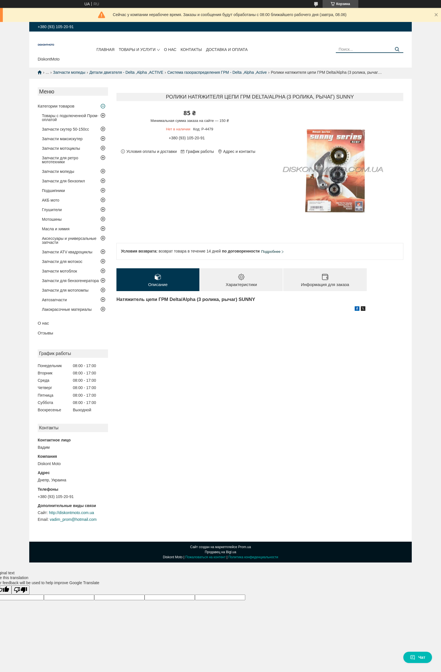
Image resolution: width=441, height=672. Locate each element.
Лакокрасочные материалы (67, 309)
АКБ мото (50, 200)
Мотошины (52, 219)
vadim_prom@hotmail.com (73, 519)
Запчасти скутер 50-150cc (65, 129)
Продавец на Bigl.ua (220, 552)
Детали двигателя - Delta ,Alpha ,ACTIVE (126, 72)
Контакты (191, 49)
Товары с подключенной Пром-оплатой (70, 117)
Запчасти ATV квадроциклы (67, 252)
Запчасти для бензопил (63, 181)
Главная (105, 49)
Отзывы (45, 333)
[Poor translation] (21, 590)
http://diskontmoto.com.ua (71, 512)
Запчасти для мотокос (62, 261)
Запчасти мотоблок (59, 271)
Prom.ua (244, 547)
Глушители (52, 209)
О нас (170, 49)
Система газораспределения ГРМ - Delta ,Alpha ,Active (217, 72)
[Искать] (397, 49)
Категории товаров (56, 106)
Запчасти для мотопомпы (65, 290)
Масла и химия (55, 229)
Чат (417, 657)
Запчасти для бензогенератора (70, 280)
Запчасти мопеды (69, 72)
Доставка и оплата (227, 49)
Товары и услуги (137, 49)
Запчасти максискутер (62, 139)
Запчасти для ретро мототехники (60, 160)
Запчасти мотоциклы (61, 148)
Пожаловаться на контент (205, 557)
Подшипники (53, 190)
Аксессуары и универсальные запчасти (69, 240)
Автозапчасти (54, 300)
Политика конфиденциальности (253, 557)
